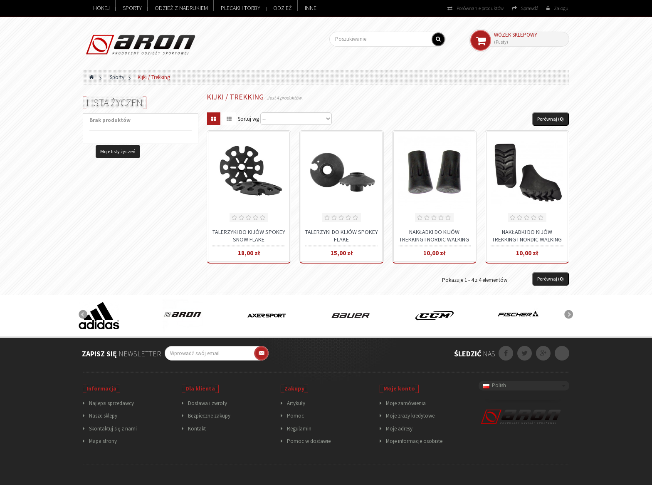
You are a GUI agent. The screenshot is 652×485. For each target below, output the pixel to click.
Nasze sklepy (103, 415)
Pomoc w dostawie (309, 441)
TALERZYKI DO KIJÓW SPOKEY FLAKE (341, 235)
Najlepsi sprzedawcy (111, 403)
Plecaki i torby (240, 8)
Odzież (282, 8)
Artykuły (296, 403)
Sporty (132, 8)
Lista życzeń (114, 102)
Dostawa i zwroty (207, 403)
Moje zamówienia (406, 403)
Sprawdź (525, 8)
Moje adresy (399, 428)
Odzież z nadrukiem (181, 8)
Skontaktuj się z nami (113, 428)
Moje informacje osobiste (414, 441)
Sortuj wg (248, 118)
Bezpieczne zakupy (209, 415)
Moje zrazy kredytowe (410, 415)
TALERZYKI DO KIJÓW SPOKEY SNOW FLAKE (248, 235)
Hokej (101, 8)
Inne (310, 8)
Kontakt (197, 428)
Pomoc (295, 415)
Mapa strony (103, 441)
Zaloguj (558, 8)
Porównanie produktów (475, 8)
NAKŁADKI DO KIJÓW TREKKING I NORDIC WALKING (434, 235)
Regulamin (299, 428)
